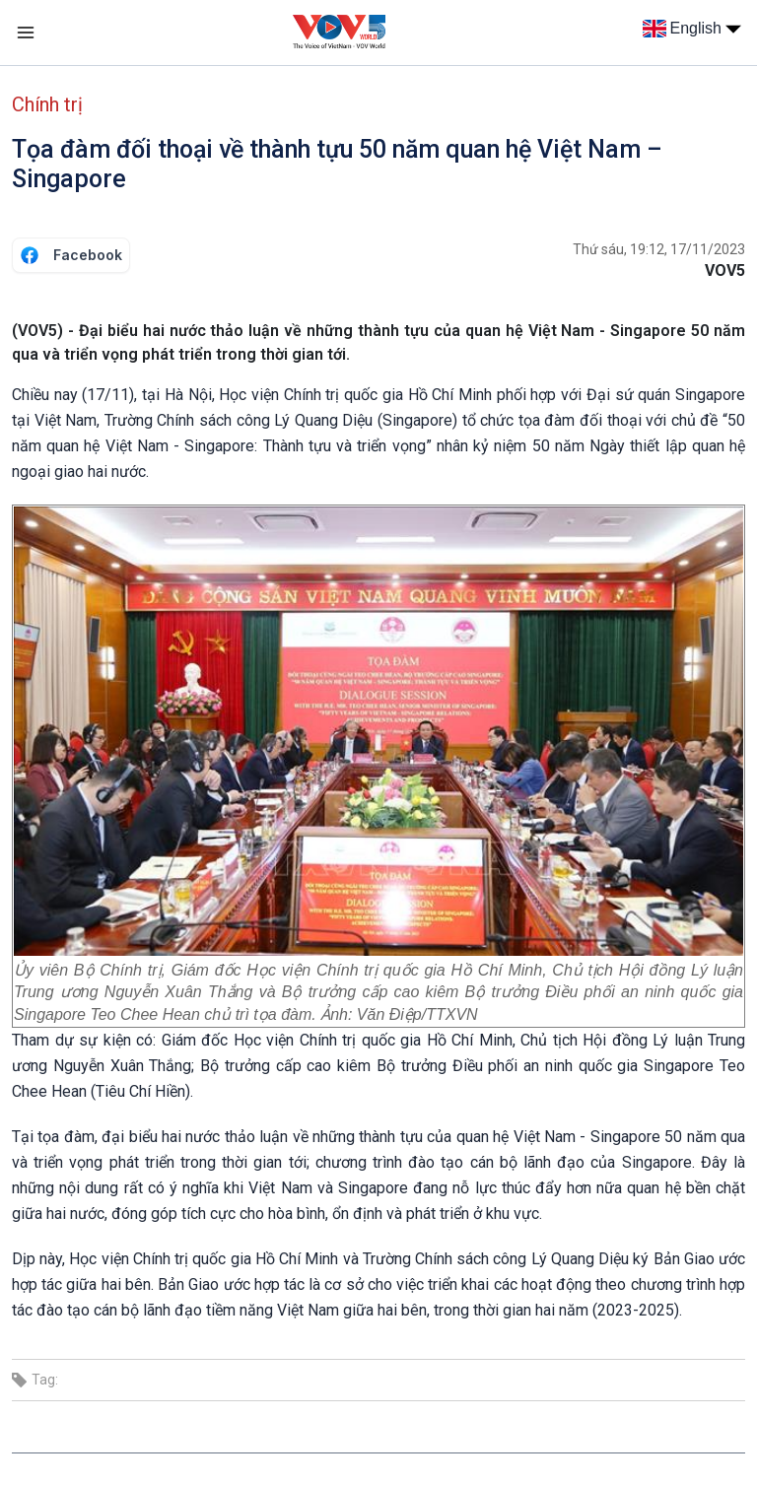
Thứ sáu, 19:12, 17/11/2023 (659, 249)
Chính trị (47, 104)
